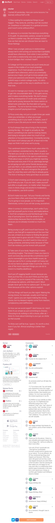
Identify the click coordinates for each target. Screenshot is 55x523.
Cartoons (15, 438)
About (4, 432)
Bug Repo (15, 436)
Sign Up (48, 2)
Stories (23, 2)
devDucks (5, 439)
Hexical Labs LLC (15, 445)
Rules (14, 432)
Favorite (47, 334)
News (4, 434)
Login (42, 2)
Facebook (15, 441)
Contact (5, 441)
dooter (11, 9)
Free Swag (5, 438)
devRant (5, 445)
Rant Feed (17, 2)
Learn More (7, 384)
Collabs (29, 2)
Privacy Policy (6, 447)
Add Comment (31, 520)
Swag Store (6, 436)
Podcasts (15, 439)
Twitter (15, 443)
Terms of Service (15, 447)
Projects (15, 434)
